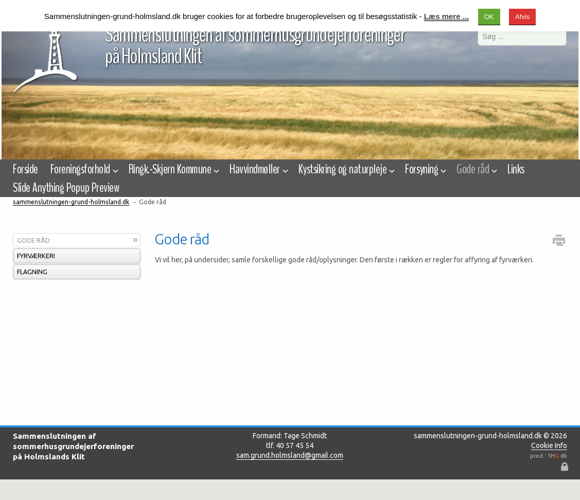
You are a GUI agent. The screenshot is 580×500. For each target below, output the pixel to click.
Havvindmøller (258, 169)
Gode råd (33, 240)
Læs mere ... (446, 16)
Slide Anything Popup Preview (66, 188)
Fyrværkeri (36, 255)
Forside (25, 169)
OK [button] (489, 17)
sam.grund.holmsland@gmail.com (289, 455)
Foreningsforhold (83, 169)
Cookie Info (549, 445)
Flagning (32, 271)
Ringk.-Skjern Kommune (173, 169)
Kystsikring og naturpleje (345, 169)
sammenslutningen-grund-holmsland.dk (71, 202)
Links (515, 169)
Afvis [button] (522, 17)
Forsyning (424, 169)
